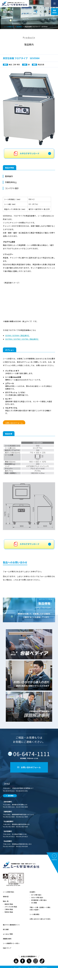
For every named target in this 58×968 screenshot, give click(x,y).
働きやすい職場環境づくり (11, 925)
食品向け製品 (9, 904)
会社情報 (10, 796)
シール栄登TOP (9, 27)
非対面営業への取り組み (39, 900)
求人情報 (34, 903)
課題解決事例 (7, 939)
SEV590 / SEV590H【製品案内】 (17, 335)
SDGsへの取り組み (37, 897)
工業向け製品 (9, 909)
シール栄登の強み (8, 892)
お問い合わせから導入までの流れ (40, 919)
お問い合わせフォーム (14, 423)
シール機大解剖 (34, 914)
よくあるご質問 (8, 934)
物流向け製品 (9, 912)
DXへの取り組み (36, 895)
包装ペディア (7, 948)
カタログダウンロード (29, 153)
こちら (16, 579)
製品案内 (19, 27)
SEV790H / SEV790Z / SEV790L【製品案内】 (22, 339)
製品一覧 (5, 901)
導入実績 (5, 929)
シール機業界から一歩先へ (11, 943)
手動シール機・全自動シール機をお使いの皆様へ (40, 908)
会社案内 (32, 892)
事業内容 (5, 897)
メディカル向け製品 (11, 907)
